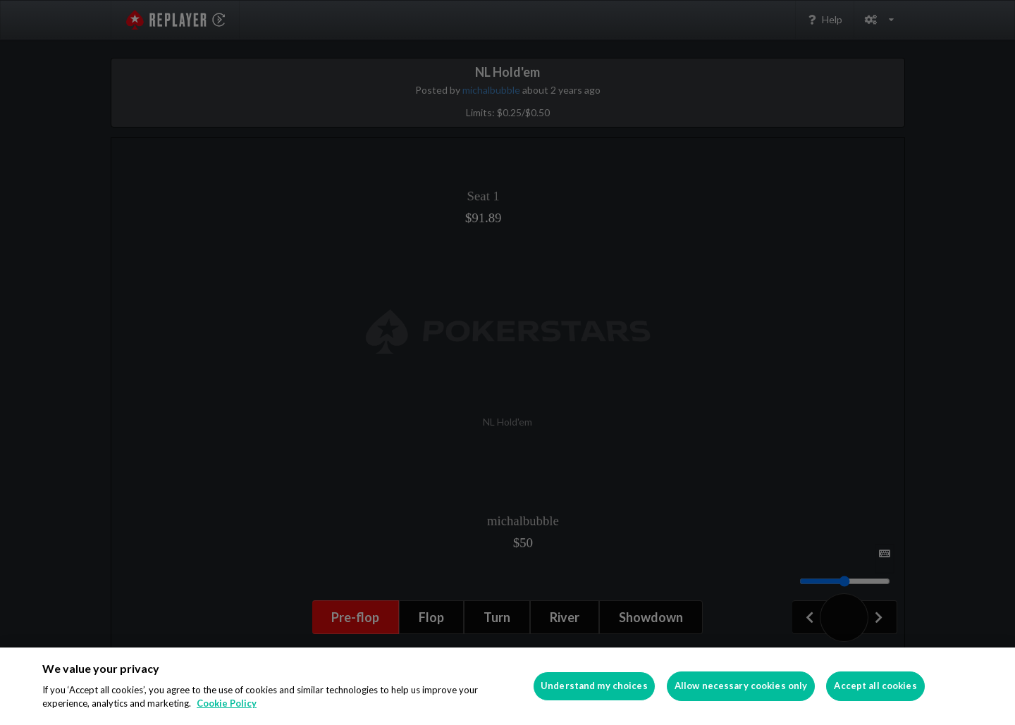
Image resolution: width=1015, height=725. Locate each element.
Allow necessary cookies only (741, 685)
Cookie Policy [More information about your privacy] (227, 703)
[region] (507, 686)
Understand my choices (594, 685)
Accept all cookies (875, 685)
